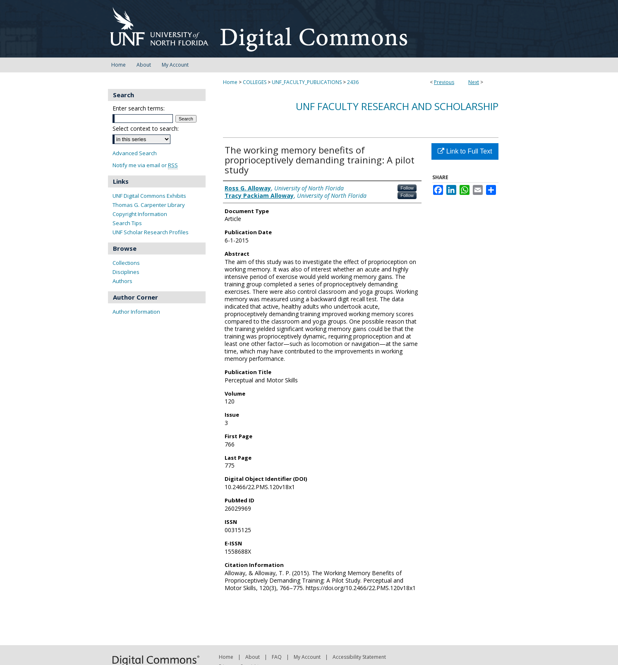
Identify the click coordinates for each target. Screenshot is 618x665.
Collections (126, 262)
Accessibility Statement (359, 656)
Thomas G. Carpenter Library (149, 205)
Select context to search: (146, 128)
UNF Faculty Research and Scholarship (397, 106)
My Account (307, 656)
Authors (122, 281)
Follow (407, 187)
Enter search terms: (139, 108)
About (252, 656)
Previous (444, 82)
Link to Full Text (465, 151)
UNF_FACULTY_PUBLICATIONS (307, 82)
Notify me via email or (145, 165)
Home (230, 82)
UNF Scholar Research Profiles (151, 232)
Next (473, 82)
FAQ (277, 656)
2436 (353, 82)
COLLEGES (254, 82)
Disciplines (126, 272)
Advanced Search (135, 153)
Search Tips (127, 223)
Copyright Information (140, 214)
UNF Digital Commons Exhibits (149, 195)
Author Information (136, 311)
